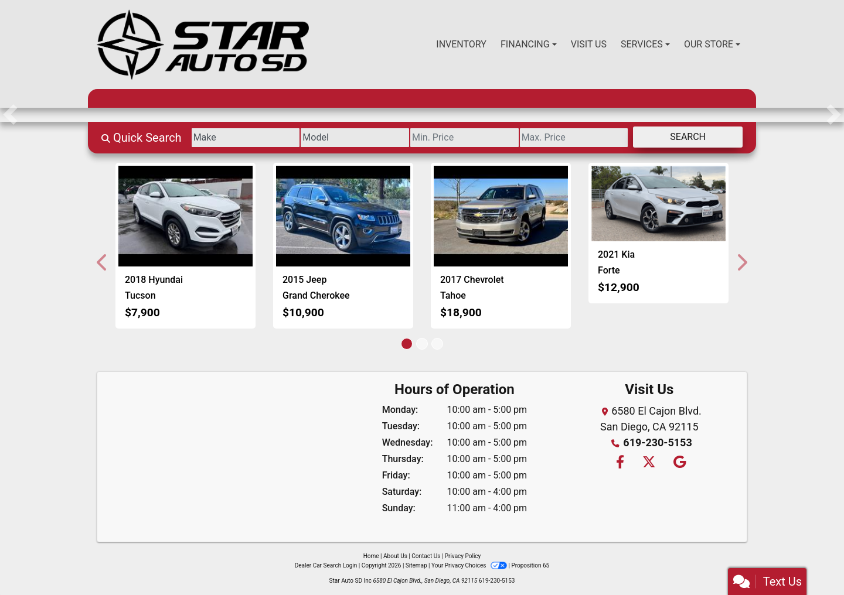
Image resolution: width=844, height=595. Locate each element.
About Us (395, 556)
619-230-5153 (657, 442)
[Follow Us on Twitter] (648, 463)
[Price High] (574, 138)
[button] (10, 115)
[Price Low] (464, 138)
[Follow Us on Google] (678, 463)
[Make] (246, 138)
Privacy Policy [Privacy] (463, 556)
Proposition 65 (530, 565)
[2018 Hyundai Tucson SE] (185, 216)
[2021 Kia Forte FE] (658, 203)
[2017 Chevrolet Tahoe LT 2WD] (501, 216)
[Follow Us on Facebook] (619, 463)
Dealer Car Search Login (326, 565)
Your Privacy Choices (469, 565)
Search (688, 136)
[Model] (355, 138)
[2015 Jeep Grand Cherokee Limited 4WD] (343, 216)
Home (371, 556)
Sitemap (416, 565)
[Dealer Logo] (203, 44)
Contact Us (425, 556)
